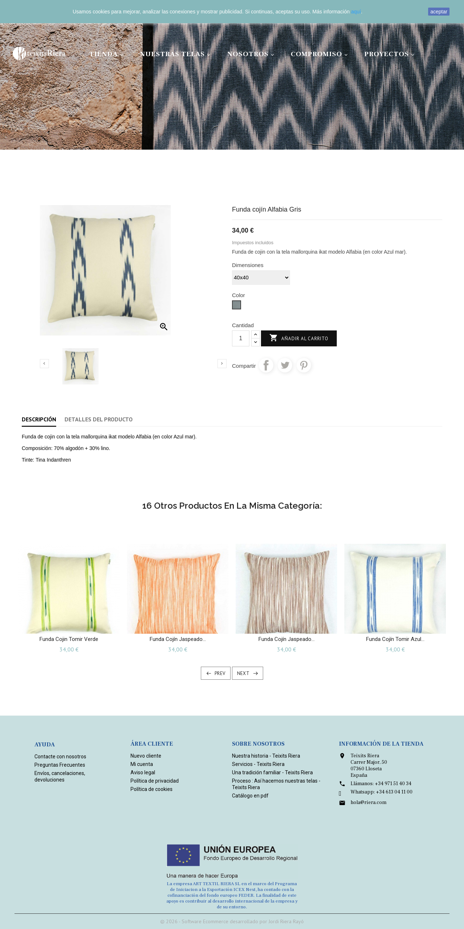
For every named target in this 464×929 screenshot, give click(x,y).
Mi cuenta (141, 764)
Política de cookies (151, 789)
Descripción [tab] (39, 419)
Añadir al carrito (298, 338)
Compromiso (320, 54)
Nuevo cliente (145, 756)
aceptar (438, 11)
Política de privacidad (154, 781)
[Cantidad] (240, 338)
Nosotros (251, 54)
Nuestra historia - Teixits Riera (266, 756)
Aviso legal (142, 772)
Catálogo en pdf (250, 796)
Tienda (107, 54)
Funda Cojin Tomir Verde (69, 639)
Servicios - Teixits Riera (258, 764)
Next (243, 673)
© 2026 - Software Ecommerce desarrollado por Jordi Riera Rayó (232, 921)
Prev (220, 673)
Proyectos (390, 54)
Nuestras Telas (176, 54)
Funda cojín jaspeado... (178, 639)
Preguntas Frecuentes (59, 765)
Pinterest (304, 365)
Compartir (266, 365)
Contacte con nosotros (60, 756)
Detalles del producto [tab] (99, 419)
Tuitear (285, 365)
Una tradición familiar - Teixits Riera (272, 772)
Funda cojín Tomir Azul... (395, 639)
